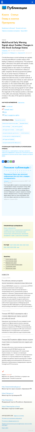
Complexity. (5, 50)
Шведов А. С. (7, 181)
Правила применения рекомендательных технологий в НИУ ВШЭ (17, 424)
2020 (8, 247)
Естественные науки (11, 261)
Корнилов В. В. (21, 53)
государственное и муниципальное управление (17, 230)
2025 (17, 245)
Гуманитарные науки (11, 259)
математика (25, 233)
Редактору (30, 430)
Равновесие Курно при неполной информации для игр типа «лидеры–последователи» (17, 176)
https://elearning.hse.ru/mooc (11, 406)
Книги (5, 14)
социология (18, 235)
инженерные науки (20, 232)
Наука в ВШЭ (24, 31)
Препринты (8, 22)
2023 (24, 245)
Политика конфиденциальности (10, 421)
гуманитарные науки (9, 232)
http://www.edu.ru (7, 400)
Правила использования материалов (11, 31)
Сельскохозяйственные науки (14, 264)
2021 (5, 247)
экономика (25, 235)
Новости (5, 275)
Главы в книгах (10, 18)
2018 (14, 247)
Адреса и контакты (19, 415)
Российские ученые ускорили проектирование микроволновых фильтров (17, 281)
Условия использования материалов (12, 418)
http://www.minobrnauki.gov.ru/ (11, 387)
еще (18, 247)
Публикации (17, 7)
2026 (14, 245)
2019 (11, 247)
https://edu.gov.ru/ (7, 393)
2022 (27, 245)
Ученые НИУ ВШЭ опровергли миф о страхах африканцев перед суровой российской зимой (15, 315)
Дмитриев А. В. (6, 53)
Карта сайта (5, 428)
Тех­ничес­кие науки (11, 268)
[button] (4, 170)
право (13, 235)
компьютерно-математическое (12, 233)
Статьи (14, 14)
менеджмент (7, 235)
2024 (21, 245)
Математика (21, 102)
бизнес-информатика (10, 228)
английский (9, 106)
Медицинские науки (11, 262)
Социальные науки (11, 266)
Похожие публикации (16, 167)
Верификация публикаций (8, 28)
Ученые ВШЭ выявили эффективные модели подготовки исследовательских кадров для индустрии (17, 341)
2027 (11, 245)
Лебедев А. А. (13, 53)
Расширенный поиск (21, 28)
